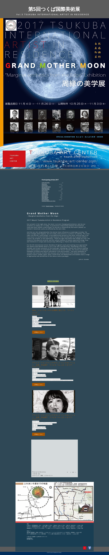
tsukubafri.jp (29, 538)
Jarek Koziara (45, 185)
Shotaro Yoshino (45, 192)
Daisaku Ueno (45, 193)
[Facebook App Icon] (89, 547)
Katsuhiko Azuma (45, 188)
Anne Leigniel (45, 198)
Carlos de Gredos (46, 182)
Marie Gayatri (45, 195)
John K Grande (45, 194)
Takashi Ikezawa (49, 206)
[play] (67, 472)
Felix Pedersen (45, 197)
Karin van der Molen (46, 186)
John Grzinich (45, 190)
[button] (38, 332)
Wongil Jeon (44, 184)
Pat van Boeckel (45, 199)
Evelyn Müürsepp (45, 189)
